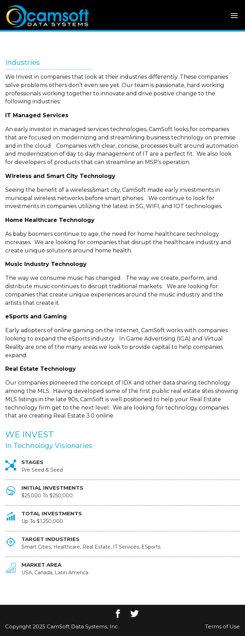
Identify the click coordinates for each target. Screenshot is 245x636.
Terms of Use (222, 626)
